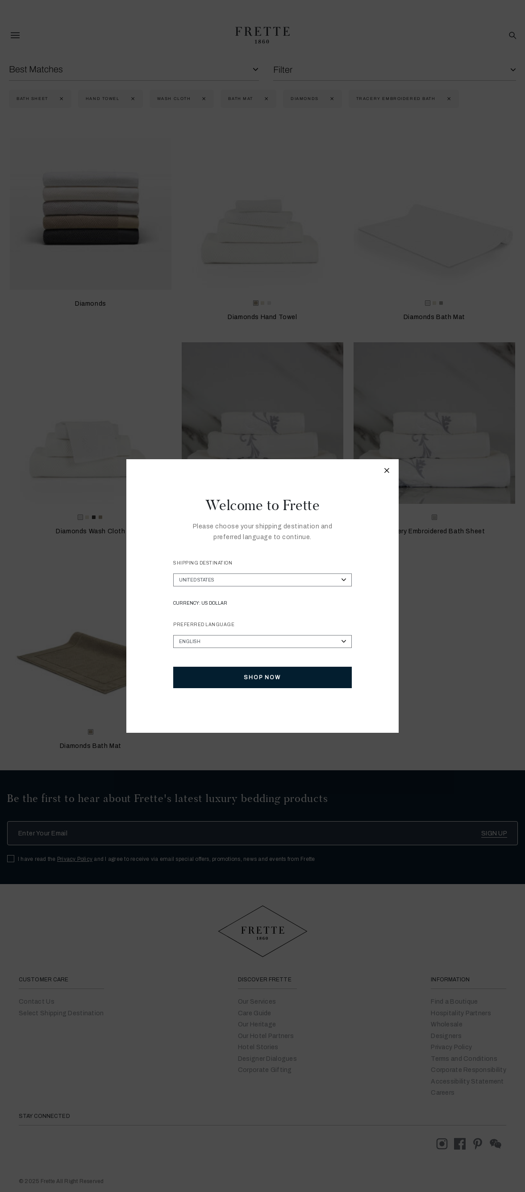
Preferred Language (203, 624)
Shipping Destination (202, 563)
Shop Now (262, 677)
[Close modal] (387, 472)
